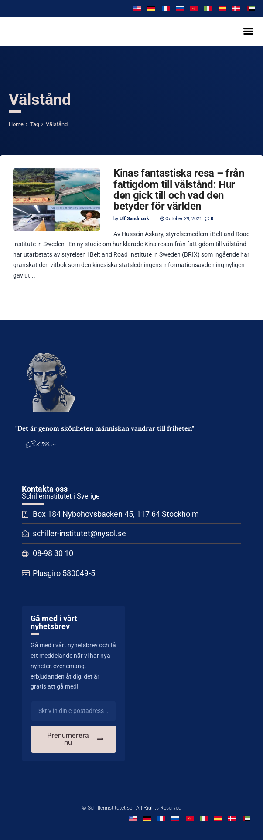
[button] (248, 31)
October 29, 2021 (181, 218)
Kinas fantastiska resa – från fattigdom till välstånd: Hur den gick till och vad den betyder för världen (178, 189)
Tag (34, 124)
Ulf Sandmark (134, 218)
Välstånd (57, 124)
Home (16, 124)
